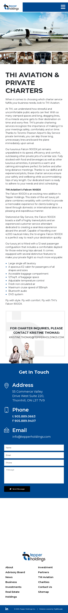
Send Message (17, 489)
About (9, 567)
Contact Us (45, 586)
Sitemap (43, 591)
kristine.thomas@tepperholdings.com (36, 337)
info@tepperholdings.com (31, 437)
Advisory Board (15, 572)
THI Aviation (45, 577)
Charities (43, 582)
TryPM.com (58, 609)
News (8, 577)
